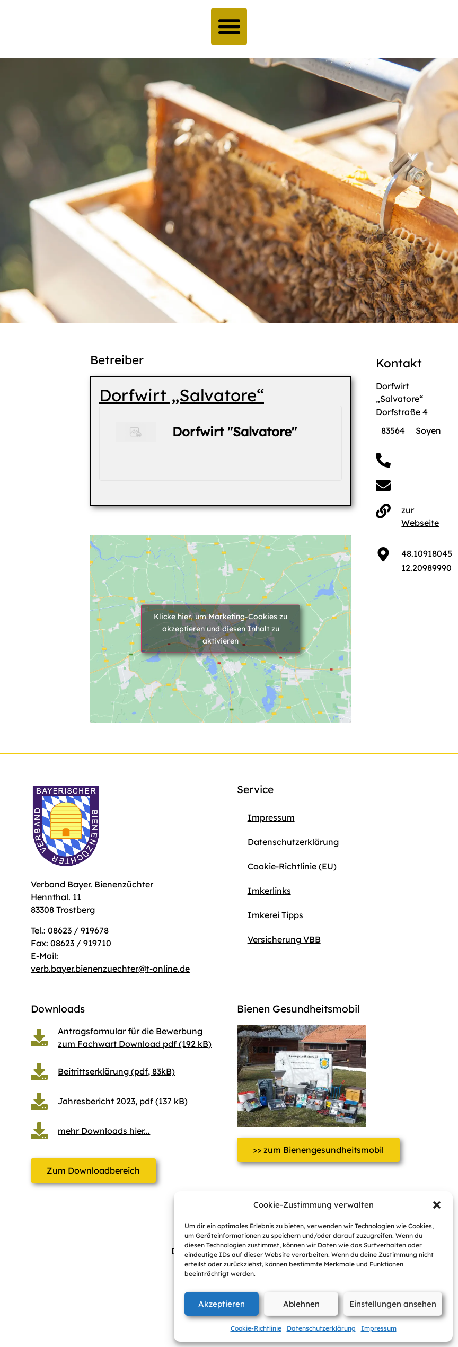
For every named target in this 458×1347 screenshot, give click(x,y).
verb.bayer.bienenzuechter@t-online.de (110, 968)
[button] (436, 1205)
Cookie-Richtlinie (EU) (292, 866)
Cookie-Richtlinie (256, 1328)
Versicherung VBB (284, 939)
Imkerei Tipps (275, 915)
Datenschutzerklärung (321, 1328)
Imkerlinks (269, 890)
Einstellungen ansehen (392, 1304)
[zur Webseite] (383, 511)
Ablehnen (301, 1304)
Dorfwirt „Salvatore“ (181, 395)
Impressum (379, 1328)
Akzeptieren (221, 1304)
